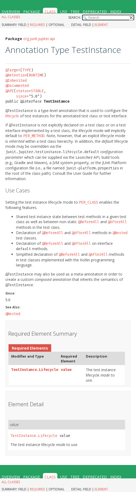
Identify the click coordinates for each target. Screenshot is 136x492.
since (21, 96)
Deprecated (95, 11)
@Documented (17, 85)
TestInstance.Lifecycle (34, 369)
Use (63, 11)
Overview (11, 11)
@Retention (16, 75)
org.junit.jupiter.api (39, 38)
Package (31, 11)
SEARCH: (74, 17)
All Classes (11, 17)
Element (101, 24)
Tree (74, 11)
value (66, 369)
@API (9, 91)
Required (37, 24)
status (22, 91)
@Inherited (16, 80)
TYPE (26, 70)
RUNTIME (36, 75)
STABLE (37, 91)
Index (115, 11)
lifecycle (12, 115)
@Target (12, 70)
